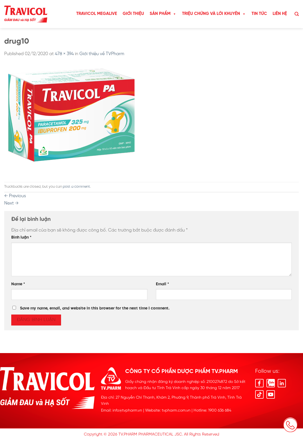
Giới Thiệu (133, 14)
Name (18, 284)
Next (11, 203)
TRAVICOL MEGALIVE (96, 14)
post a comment (76, 186)
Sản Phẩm (163, 14)
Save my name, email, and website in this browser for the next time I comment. (95, 308)
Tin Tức (259, 14)
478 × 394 (64, 53)
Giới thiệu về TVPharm (101, 53)
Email (162, 284)
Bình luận (21, 237)
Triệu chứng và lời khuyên (214, 14)
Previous (15, 196)
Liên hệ (280, 14)
